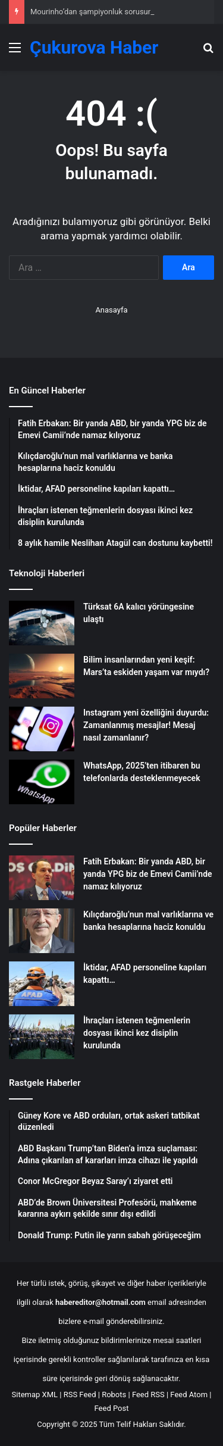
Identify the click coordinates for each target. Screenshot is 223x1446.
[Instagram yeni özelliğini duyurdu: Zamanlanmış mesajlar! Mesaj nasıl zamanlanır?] (41, 729)
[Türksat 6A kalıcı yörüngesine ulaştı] (41, 623)
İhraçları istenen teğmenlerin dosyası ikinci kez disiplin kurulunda (136, 1033)
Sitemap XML (35, 1394)
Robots (114, 1394)
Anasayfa (111, 309)
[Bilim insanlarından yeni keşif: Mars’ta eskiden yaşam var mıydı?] (41, 676)
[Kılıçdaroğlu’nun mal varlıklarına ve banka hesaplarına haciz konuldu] (41, 930)
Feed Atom (189, 1394)
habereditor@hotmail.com (100, 1302)
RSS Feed (80, 1394)
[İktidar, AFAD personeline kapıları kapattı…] (41, 983)
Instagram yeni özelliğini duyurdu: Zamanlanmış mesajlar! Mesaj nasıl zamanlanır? (146, 725)
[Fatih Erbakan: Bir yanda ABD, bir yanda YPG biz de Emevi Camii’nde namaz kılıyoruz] (41, 877)
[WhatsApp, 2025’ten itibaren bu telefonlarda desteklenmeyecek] (41, 782)
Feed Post (112, 1408)
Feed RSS (148, 1394)
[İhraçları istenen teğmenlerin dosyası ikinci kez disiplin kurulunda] (41, 1036)
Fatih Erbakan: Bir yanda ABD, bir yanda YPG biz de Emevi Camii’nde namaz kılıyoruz (147, 874)
